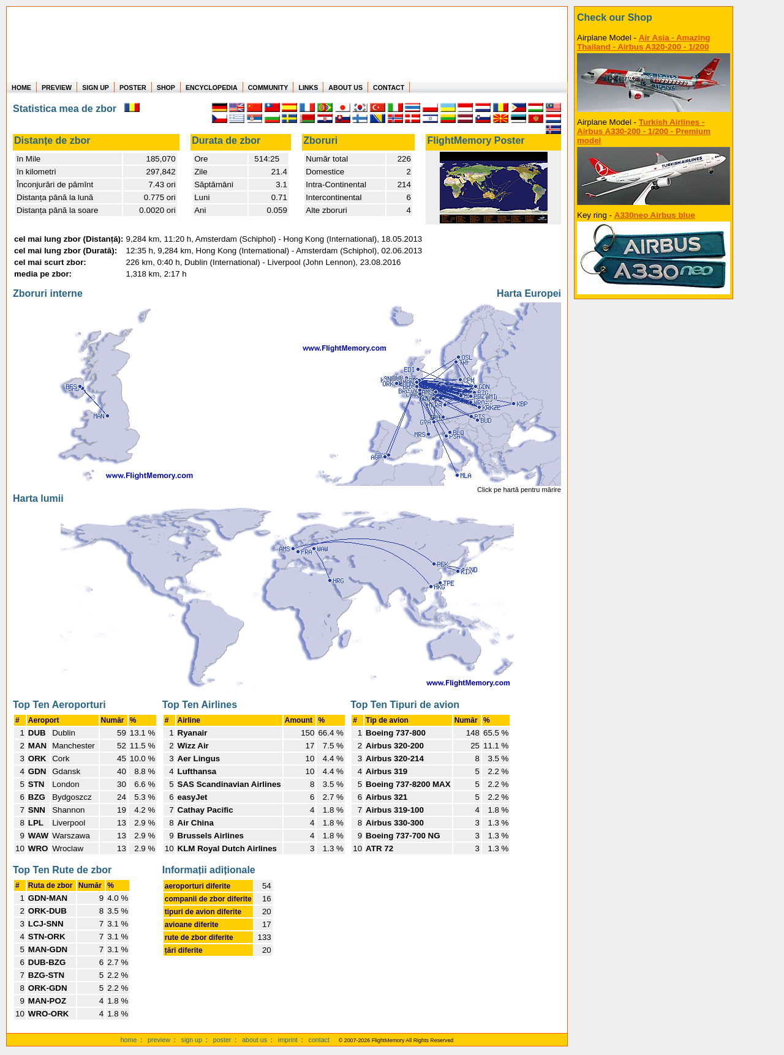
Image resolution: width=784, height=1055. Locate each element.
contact (319, 1039)
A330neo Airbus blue (654, 215)
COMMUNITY (268, 87)
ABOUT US (345, 87)
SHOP (166, 87)
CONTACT (388, 87)
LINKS (308, 87)
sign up (191, 1039)
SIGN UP (95, 87)
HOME (21, 87)
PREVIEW (57, 87)
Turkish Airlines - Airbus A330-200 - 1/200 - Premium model (643, 131)
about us (254, 1039)
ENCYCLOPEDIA (212, 87)
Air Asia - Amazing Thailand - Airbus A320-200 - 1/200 (643, 42)
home (129, 1039)
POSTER (132, 87)
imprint (288, 1039)
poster (222, 1039)
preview (159, 1039)
